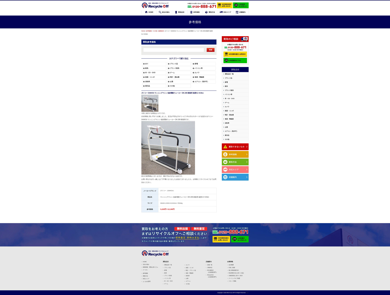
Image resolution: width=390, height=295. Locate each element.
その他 (155, 31)
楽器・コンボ (150, 77)
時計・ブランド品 (191, 270)
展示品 (147, 86)
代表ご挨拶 (232, 267)
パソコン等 (199, 68)
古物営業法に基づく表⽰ (236, 275)
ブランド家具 (174, 68)
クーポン (145, 270)
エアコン (188, 281)
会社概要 (231, 265)
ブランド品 (174, 64)
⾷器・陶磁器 (189, 273)
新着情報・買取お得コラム (150, 267)
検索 (210, 50)
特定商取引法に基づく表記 (236, 273)
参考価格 (149, 31)
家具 (146, 68)
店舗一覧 (209, 265)
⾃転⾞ (188, 275)
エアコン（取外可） (202, 81)
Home (143, 31)
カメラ (197, 72)
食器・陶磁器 (199, 77)
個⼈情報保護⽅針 (234, 270)
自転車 (147, 81)
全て (146, 64)
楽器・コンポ (189, 267)
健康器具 (161, 31)
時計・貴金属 (174, 77)
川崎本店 (209, 267)
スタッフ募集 (232, 281)
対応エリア (146, 278)
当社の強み (146, 264)
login (247, 292)
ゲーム (172, 72)
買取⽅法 (145, 276)
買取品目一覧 (229, 74)
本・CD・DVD (150, 72)
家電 (196, 64)
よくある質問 (146, 281)
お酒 (171, 81)
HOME (145, 261)
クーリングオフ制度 (234, 278)
